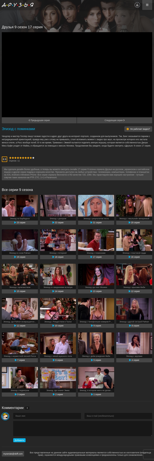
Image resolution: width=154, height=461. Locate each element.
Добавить (19, 440)
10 (33, 158)
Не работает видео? (138, 129)
